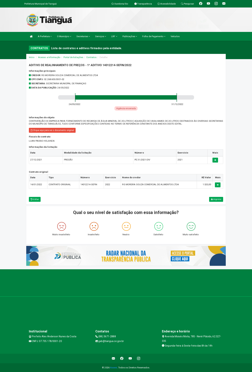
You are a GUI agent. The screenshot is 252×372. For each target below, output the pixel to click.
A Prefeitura (45, 36)
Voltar (35, 199)
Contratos (91, 57)
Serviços (100, 36)
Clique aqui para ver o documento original (52, 130)
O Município (64, 36)
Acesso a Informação (49, 57)
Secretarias (83, 36)
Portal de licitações (73, 57)
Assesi (113, 367)
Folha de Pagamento (153, 36)
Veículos (175, 36)
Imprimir (216, 199)
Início (31, 57)
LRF (114, 36)
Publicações (129, 36)
